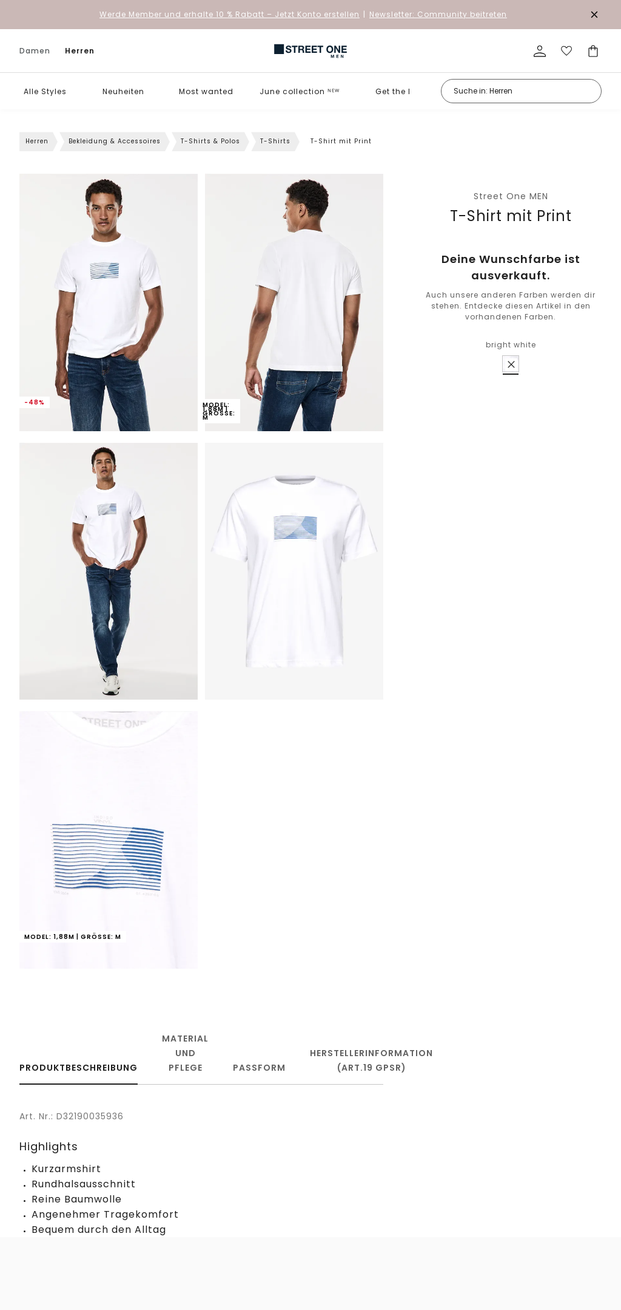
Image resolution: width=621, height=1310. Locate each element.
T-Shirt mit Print (511, 216)
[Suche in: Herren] (521, 91)
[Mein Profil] (539, 51)
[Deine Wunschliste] (566, 51)
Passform (259, 1068)
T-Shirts (275, 141)
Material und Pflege (185, 1053)
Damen (34, 51)
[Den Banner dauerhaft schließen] (594, 14)
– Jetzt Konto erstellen (229, 14)
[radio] (510, 363)
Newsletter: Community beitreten (438, 14)
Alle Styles (45, 91)
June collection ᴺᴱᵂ (300, 91)
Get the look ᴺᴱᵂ (407, 91)
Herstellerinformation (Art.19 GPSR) (371, 1060)
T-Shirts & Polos (210, 141)
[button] (74, 91)
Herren (80, 51)
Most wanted (206, 91)
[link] (310, 51)
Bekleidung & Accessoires (115, 141)
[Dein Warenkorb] (593, 51)
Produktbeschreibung (78, 1068)
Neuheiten (123, 91)
